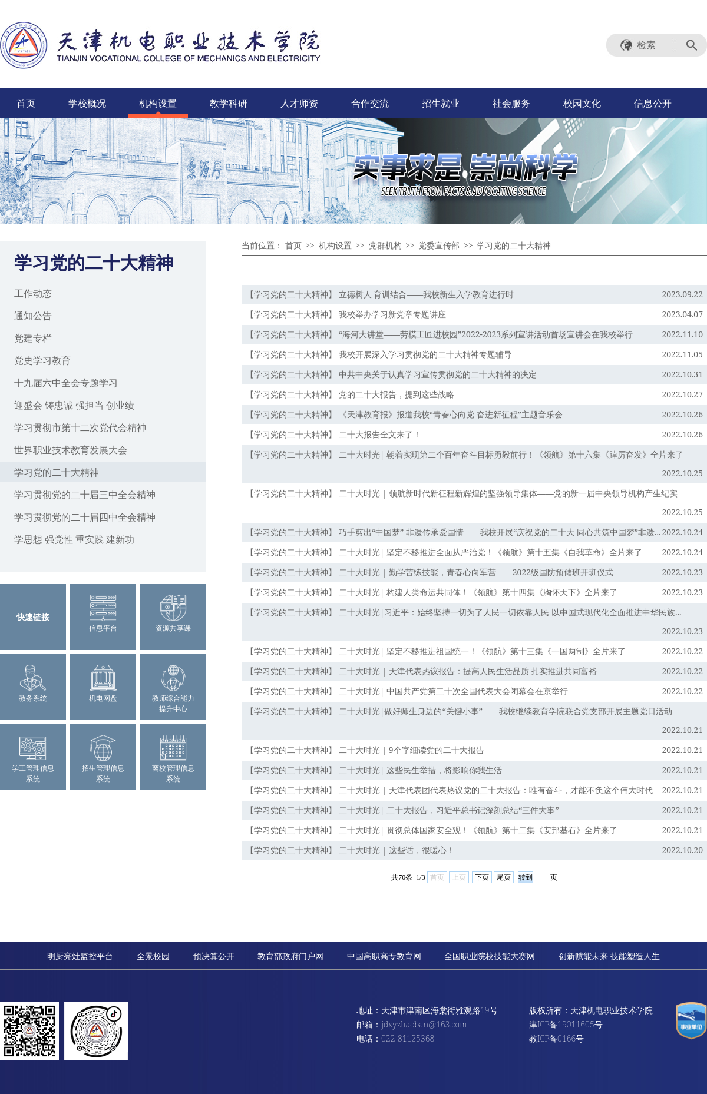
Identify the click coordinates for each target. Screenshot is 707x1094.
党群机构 (385, 245)
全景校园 (153, 956)
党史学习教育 (42, 360)
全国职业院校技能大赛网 (489, 956)
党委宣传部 (439, 245)
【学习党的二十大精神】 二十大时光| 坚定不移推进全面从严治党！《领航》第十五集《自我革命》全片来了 (444, 552)
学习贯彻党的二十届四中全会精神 (85, 516)
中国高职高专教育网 (384, 956)
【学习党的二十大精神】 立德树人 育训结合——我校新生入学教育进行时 (380, 294)
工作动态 (33, 293)
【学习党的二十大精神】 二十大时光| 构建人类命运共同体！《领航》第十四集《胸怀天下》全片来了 (431, 592)
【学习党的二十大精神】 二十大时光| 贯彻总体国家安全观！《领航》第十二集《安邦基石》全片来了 (431, 830)
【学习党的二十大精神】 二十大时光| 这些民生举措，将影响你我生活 (374, 769)
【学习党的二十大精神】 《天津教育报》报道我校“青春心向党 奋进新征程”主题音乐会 (404, 414)
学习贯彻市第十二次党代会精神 (80, 427)
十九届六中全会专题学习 (66, 382)
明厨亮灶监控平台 (80, 956)
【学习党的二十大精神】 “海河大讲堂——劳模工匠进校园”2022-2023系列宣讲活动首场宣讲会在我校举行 (439, 334)
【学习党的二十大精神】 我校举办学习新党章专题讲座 (346, 314)
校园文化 (582, 103)
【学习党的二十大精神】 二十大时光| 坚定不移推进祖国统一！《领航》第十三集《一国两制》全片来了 (436, 651)
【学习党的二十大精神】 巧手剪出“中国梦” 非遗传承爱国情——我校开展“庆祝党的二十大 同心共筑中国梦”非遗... (453, 532)
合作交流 (370, 103)
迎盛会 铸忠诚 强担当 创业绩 (74, 405)
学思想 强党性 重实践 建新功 (74, 539)
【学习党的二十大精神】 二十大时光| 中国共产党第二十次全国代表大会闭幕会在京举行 (407, 691)
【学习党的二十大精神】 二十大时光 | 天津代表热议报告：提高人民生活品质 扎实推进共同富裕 (421, 671)
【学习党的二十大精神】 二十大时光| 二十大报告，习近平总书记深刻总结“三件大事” (402, 809)
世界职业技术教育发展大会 (70, 449)
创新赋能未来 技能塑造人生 (609, 956)
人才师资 (299, 103)
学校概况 (87, 103)
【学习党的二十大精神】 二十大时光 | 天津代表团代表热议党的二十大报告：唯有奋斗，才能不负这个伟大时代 (449, 789)
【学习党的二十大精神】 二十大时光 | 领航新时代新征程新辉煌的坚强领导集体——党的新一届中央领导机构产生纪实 (462, 493)
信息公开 (653, 103)
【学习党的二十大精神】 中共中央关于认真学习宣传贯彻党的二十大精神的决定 (391, 374)
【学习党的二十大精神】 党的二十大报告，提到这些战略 (350, 394)
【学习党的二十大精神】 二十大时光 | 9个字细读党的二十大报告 (365, 749)
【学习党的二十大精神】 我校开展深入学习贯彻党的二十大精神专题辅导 (379, 354)
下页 (482, 877)
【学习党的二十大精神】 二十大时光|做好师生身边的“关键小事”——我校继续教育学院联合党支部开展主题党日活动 (459, 711)
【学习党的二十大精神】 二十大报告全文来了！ (333, 434)
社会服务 (511, 103)
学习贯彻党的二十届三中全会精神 (85, 494)
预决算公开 (213, 956)
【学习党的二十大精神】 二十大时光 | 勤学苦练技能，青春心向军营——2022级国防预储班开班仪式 (429, 572)
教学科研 (228, 103)
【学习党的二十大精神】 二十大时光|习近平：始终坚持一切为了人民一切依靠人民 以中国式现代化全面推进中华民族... (464, 612)
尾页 (504, 877)
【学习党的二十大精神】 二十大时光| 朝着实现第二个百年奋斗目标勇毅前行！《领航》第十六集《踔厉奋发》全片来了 (464, 454)
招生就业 (441, 103)
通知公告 (33, 315)
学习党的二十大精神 (56, 472)
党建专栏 (33, 337)
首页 (25, 103)
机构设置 (158, 103)
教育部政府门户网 (290, 956)
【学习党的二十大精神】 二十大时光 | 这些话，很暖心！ (350, 850)
